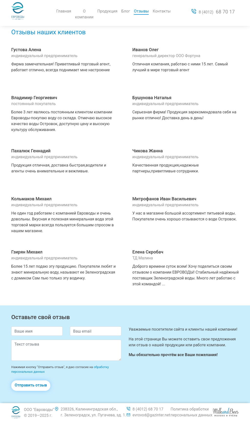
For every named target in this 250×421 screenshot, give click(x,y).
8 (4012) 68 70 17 (148, 409)
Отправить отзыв (31, 385)
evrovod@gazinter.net (151, 415)
